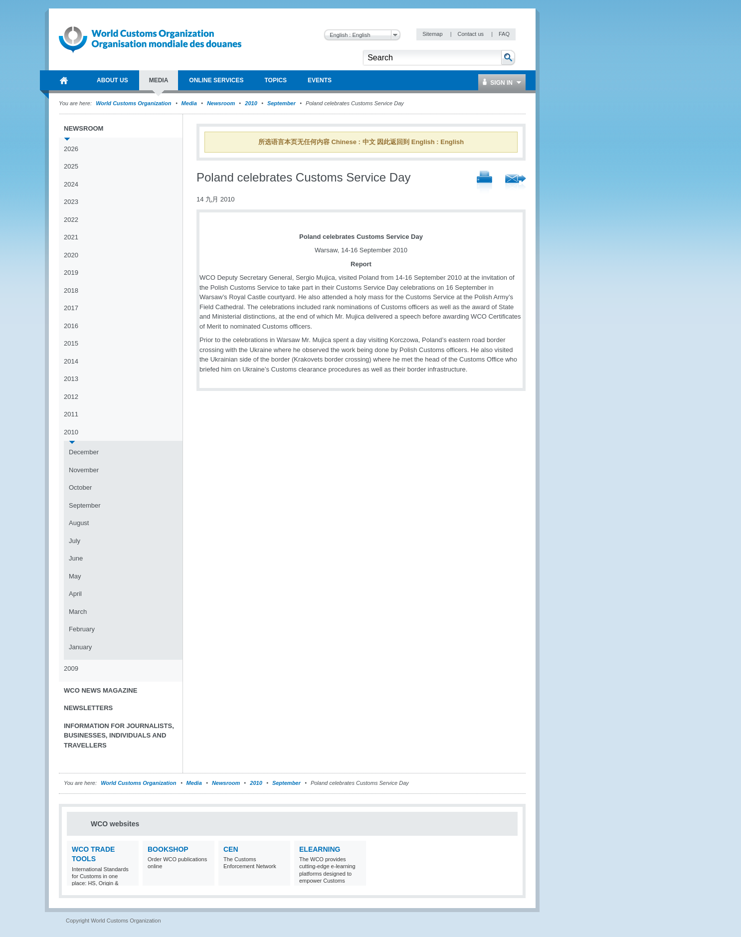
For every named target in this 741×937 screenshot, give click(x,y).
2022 (71, 219)
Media (189, 103)
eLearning (319, 849)
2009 (71, 668)
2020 (71, 255)
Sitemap (433, 34)
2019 (71, 272)
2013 (71, 378)
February (82, 629)
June (76, 558)
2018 (71, 290)
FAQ (504, 34)
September (281, 103)
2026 (71, 149)
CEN (230, 849)
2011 (71, 414)
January (80, 647)
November (84, 470)
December (84, 452)
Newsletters (88, 708)
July (74, 541)
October (80, 487)
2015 (71, 343)
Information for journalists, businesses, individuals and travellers (119, 735)
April (75, 593)
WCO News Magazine (100, 690)
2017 (71, 308)
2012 (71, 396)
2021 (71, 237)
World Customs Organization (134, 103)
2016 (71, 326)
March (78, 611)
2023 (71, 201)
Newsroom (221, 103)
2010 (251, 103)
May (75, 576)
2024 (71, 184)
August (79, 523)
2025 (71, 166)
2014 (71, 361)
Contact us (471, 34)
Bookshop (168, 849)
